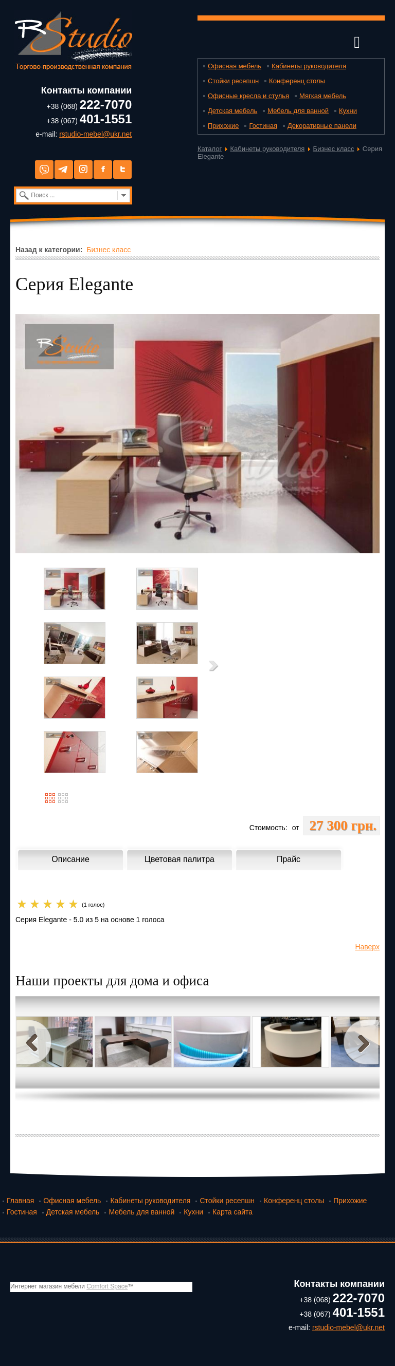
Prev (33, 1042)
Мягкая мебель (322, 96)
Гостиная (263, 125)
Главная (20, 1200)
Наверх (367, 947)
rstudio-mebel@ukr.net (95, 134)
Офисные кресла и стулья (248, 96)
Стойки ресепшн (233, 81)
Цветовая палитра (179, 859)
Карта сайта (232, 1212)
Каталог (210, 149)
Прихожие (223, 125)
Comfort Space (107, 1286)
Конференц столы (297, 81)
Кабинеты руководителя (309, 66)
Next (361, 1042)
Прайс (288, 859)
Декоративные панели (322, 125)
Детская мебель (232, 111)
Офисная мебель (234, 66)
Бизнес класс (333, 149)
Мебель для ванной (298, 111)
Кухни (348, 111)
